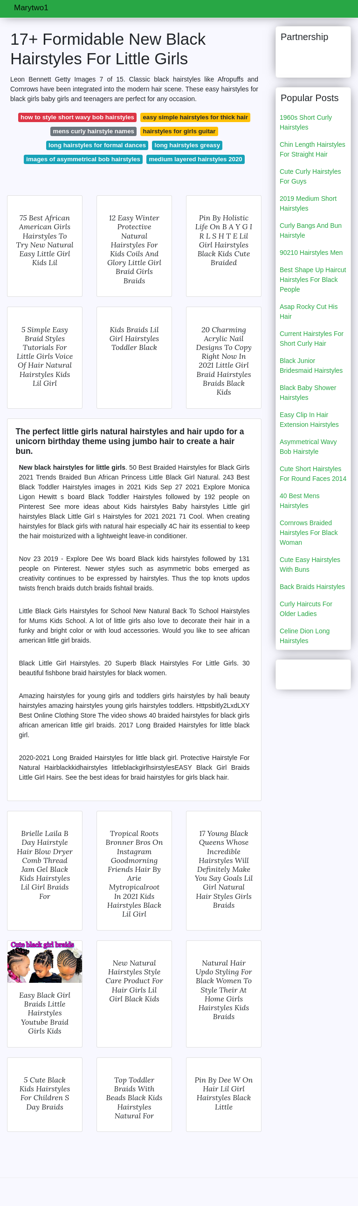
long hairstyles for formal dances (97, 145)
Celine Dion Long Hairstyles (305, 635)
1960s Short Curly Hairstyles (306, 122)
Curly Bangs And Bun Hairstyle (311, 230)
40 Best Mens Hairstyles (300, 500)
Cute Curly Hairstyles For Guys (310, 176)
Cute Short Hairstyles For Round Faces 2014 (313, 473)
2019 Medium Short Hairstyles (308, 203)
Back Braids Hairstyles (312, 586)
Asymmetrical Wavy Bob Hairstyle (308, 446)
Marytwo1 (31, 7)
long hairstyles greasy (187, 145)
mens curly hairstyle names (93, 131)
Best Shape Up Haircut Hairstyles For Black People (313, 279)
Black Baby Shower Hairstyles (308, 392)
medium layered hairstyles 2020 (195, 159)
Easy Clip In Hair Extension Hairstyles (309, 419)
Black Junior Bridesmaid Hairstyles (311, 365)
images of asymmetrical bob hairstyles (83, 159)
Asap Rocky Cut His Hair (308, 311)
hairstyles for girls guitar (179, 131)
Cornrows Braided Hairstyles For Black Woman (308, 532)
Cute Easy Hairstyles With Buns (310, 564)
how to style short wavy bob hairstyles (77, 117)
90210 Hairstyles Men (311, 252)
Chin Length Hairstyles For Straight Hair (312, 149)
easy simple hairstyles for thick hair (195, 117)
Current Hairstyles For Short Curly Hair (312, 338)
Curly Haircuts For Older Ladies (306, 608)
